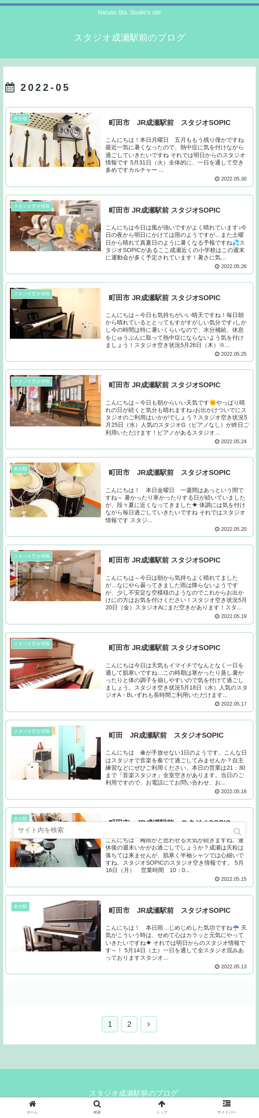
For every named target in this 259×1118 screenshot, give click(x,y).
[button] (238, 832)
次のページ (129, 995)
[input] (129, 830)
